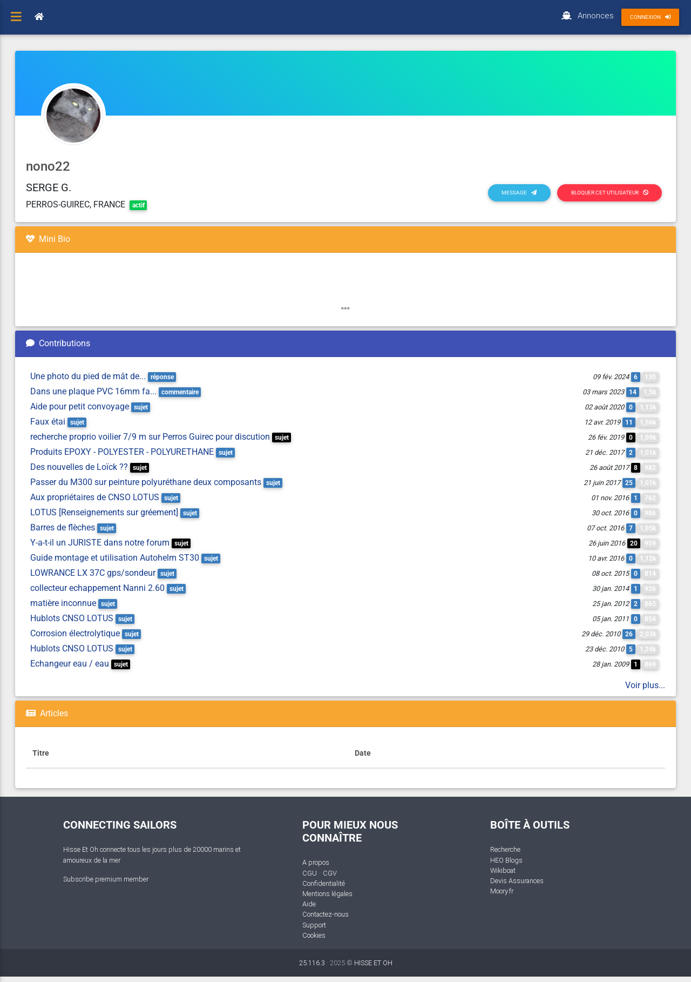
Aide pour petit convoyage (79, 406)
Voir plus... (645, 685)
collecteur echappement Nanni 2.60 (97, 588)
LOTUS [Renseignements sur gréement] (104, 512)
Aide (309, 904)
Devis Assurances (517, 880)
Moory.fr (501, 891)
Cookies (314, 935)
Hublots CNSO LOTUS (71, 618)
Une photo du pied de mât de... (88, 376)
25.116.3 (312, 962)
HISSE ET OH (373, 962)
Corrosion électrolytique (75, 633)
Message (519, 192)
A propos (315, 862)
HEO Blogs (506, 860)
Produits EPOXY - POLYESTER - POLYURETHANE (122, 452)
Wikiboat (503, 870)
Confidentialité (323, 883)
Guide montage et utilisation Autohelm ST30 (114, 558)
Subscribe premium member (105, 879)
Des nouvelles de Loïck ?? (79, 467)
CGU (309, 873)
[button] (345, 309)
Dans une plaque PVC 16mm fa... (93, 391)
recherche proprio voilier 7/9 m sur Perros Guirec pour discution (150, 437)
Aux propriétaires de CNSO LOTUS (94, 497)
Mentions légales (327, 893)
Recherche (505, 849)
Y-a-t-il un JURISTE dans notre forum (100, 542)
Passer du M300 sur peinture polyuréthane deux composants (145, 482)
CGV (330, 873)
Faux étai (47, 421)
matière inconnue (63, 603)
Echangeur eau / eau (69, 663)
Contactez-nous (325, 914)
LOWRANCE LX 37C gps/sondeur (92, 573)
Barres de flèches (62, 527)
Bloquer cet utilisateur (609, 192)
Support (314, 925)
